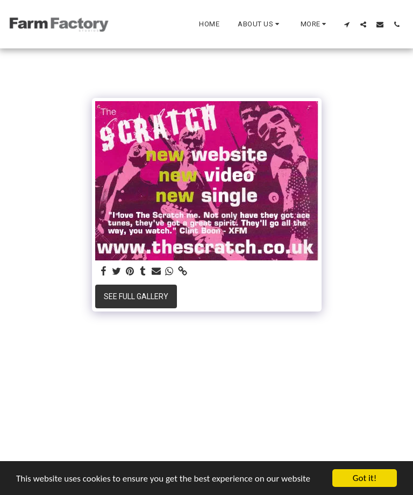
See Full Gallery (136, 296)
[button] (260, 24)
